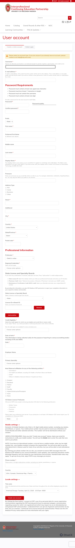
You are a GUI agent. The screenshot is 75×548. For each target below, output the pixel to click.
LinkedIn (68, 22)
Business (10, 192)
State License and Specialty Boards (19, 273)
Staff (8, 387)
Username (8, 61)
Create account (64, 1)
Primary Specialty (11, 360)
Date (7, 342)
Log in (55, 1)
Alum (9, 393)
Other (9, 194)
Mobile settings (11, 425)
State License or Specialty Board (16, 293)
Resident (10, 382)
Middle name (9, 144)
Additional (8, 208)
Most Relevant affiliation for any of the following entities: (24, 368)
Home (7, 26)
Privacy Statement (38, 529)
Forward (70, 22)
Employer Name (10, 352)
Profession (8, 255)
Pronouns (8, 174)
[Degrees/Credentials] (14, 268)
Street (7, 200)
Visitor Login (29, 47)
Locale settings (11, 479)
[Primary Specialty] (14, 363)
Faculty (9, 389)
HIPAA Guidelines (8, 531)
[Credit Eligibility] (14, 330)
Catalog (16, 26)
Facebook (63, 22)
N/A (8, 187)
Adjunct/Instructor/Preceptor (16, 391)
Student (9, 380)
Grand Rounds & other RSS (33, 26)
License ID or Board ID (12, 302)
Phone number (10, 460)
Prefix (7, 118)
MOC (50, 26)
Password (8, 101)
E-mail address (10, 71)
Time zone (8, 484)
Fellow (9, 385)
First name (8, 126)
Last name (8, 152)
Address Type (9, 185)
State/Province (10, 232)
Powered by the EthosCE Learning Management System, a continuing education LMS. (66, 535)
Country (8, 224)
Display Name (10, 160)
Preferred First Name (12, 134)
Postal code (9, 240)
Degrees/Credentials (12, 263)
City (6, 216)
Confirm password (11, 108)
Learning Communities (14, 30)
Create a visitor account (15, 47)
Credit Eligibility (10, 320)
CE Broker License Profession (15, 400)
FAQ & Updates (33, 30)
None (9, 396)
